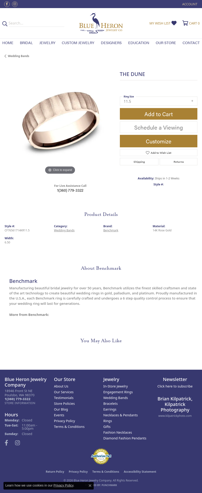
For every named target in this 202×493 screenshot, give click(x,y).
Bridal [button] (26, 42)
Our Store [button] (166, 42)
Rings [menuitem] (107, 421)
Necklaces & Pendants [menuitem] (120, 415)
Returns (179, 162)
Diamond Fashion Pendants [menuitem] (124, 438)
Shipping (139, 162)
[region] (60, 120)
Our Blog (61, 409)
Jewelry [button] (47, 42)
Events (59, 415)
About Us (61, 386)
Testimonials (63, 398)
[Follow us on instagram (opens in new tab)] (15, 4)
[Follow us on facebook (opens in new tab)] (7, 4)
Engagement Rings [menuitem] (118, 392)
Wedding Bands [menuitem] (115, 398)
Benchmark (110, 230)
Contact (191, 42)
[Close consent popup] (90, 485)
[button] (189, 4)
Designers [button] (111, 42)
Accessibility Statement (140, 472)
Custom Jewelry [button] (78, 42)
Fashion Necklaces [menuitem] (117, 432)
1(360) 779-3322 (70, 190)
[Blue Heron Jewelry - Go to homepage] (101, 23)
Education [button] (138, 42)
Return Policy (55, 472)
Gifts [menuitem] (107, 426)
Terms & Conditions (69, 426)
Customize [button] (158, 141)
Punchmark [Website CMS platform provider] (109, 485)
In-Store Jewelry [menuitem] (115, 386)
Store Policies (64, 403)
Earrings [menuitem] (109, 409)
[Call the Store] (17, 399)
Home (7, 42)
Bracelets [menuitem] (110, 403)
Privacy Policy (64, 421)
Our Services (64, 392)
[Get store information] (20, 403)
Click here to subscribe (175, 386)
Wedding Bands (18, 56)
